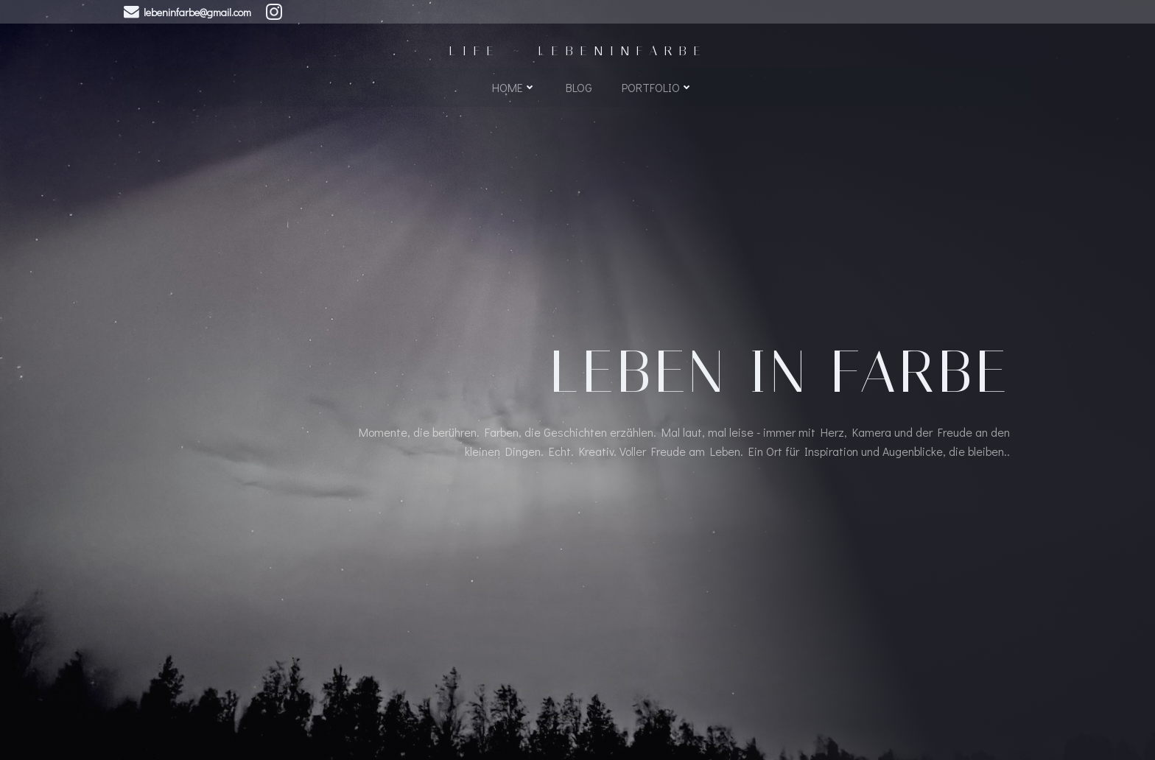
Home (514, 86)
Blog (579, 86)
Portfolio (657, 86)
